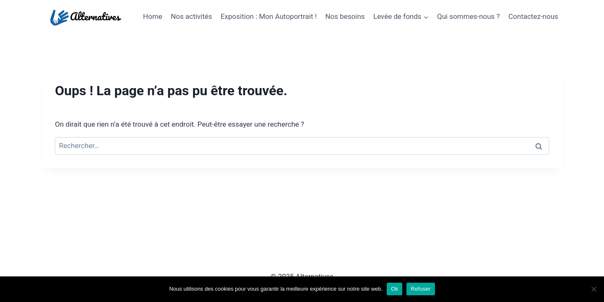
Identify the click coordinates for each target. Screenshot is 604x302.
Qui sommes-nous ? (468, 16)
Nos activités (191, 16)
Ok (394, 289)
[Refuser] (593, 289)
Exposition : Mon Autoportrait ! (269, 16)
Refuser (420, 289)
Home (152, 16)
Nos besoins (344, 16)
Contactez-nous (533, 16)
